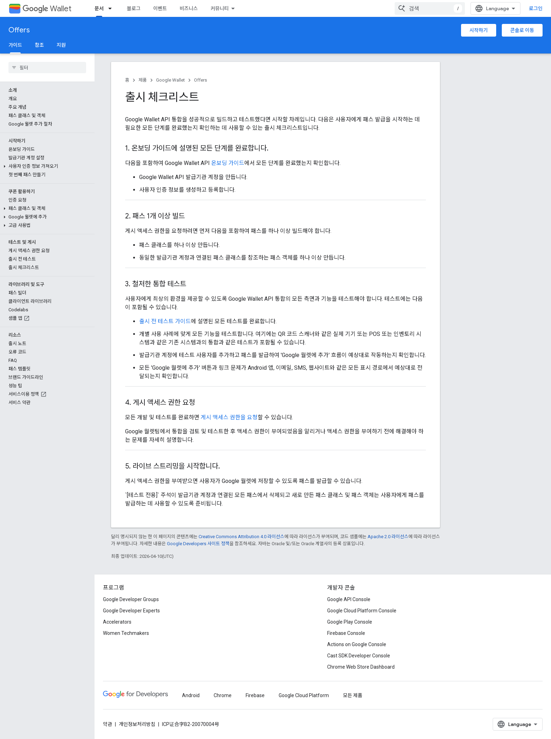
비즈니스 (189, 8)
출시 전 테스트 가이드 (165, 321)
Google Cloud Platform (304, 695)
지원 (61, 45)
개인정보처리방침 (137, 724)
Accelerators (117, 622)
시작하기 (478, 30)
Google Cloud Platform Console (361, 610)
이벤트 (160, 8)
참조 (39, 45)
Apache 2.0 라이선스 (388, 536)
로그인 (536, 8)
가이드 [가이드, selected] (15, 45)
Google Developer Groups (131, 599)
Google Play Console (349, 622)
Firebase (255, 695)
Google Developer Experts (131, 610)
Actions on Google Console (356, 644)
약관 (107, 724)
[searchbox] (47, 67)
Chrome (223, 695)
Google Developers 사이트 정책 (198, 543)
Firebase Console (346, 633)
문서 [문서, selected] (99, 8)
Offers (19, 30)
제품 (142, 80)
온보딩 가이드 (227, 163)
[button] (46, 166)
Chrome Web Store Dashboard (361, 667)
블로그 (134, 8)
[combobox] (430, 8)
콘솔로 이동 (522, 30)
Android (191, 695)
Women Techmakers (126, 633)
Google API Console (348, 599)
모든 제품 (352, 695)
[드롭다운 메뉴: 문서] (112, 8)
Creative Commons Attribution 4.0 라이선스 (241, 536)
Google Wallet (170, 80)
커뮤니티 (219, 8)
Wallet (46, 8)
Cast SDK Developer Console (358, 655)
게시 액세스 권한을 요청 (229, 417)
